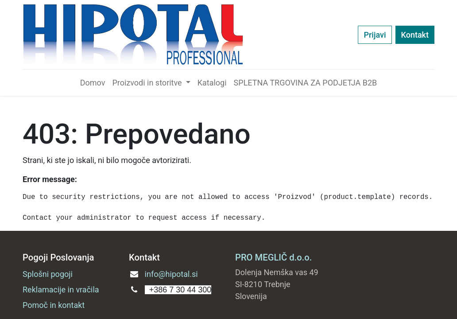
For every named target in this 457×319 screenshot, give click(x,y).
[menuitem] (93, 82)
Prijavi (375, 34)
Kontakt (415, 34)
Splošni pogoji (48, 274)
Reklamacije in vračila (61, 289)
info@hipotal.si (171, 274)
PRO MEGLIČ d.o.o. (273, 257)
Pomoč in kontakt (54, 305)
